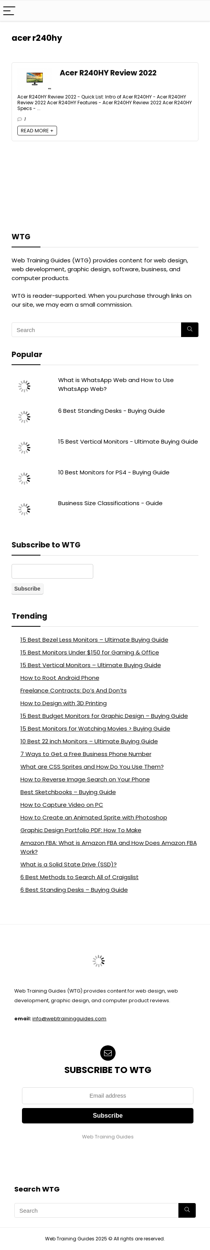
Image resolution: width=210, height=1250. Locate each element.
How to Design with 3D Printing (63, 703)
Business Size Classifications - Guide (110, 503)
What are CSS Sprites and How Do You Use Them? (92, 767)
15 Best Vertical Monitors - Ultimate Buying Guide (128, 441)
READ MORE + (37, 130)
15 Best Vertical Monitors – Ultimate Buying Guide (90, 665)
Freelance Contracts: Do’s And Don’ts (73, 690)
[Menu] (9, 10)
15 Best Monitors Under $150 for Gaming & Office (89, 652)
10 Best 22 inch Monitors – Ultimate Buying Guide (89, 741)
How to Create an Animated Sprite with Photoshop (93, 817)
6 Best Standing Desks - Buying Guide (111, 411)
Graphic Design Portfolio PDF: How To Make (80, 830)
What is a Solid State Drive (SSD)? (68, 864)
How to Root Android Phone (59, 678)
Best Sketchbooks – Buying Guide (68, 792)
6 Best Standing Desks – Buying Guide (74, 890)
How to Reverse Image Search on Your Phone (85, 779)
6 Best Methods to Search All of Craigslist (79, 877)
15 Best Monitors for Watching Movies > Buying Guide (95, 728)
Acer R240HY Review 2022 (108, 73)
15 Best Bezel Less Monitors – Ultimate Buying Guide (94, 640)
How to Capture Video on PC (61, 805)
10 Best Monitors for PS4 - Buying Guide (114, 472)
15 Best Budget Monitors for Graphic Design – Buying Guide (104, 716)
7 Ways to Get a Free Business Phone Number (85, 754)
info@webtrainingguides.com (69, 1018)
